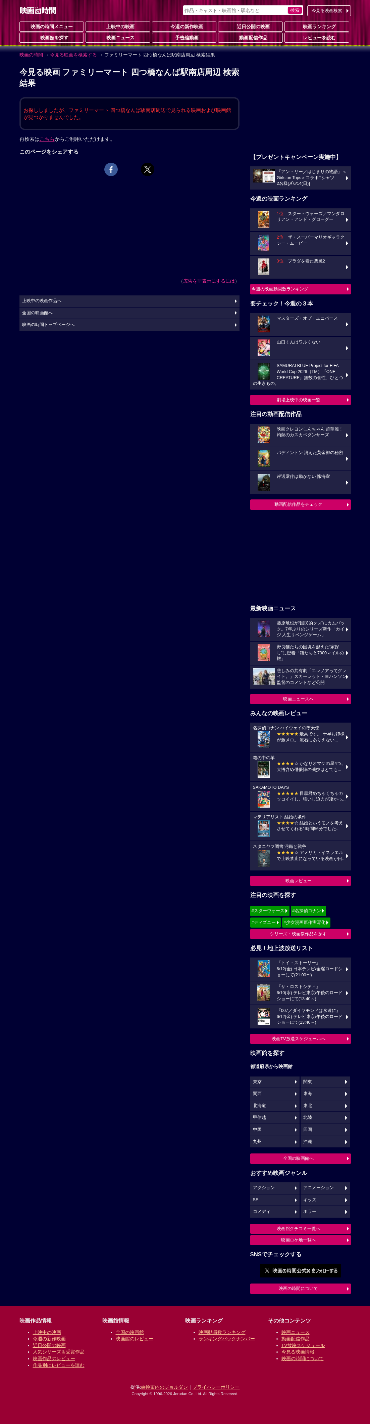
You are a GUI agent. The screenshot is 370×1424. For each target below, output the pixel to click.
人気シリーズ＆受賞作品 (59, 1351)
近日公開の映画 (250, 26)
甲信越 (259, 1117)
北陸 (307, 1117)
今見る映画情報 (297, 1351)
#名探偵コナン (306, 910)
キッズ (309, 1199)
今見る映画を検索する (73, 54)
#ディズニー (264, 922)
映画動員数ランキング (222, 1332)
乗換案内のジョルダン (164, 1387)
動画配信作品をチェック (298, 504)
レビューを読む (317, 37)
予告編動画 (184, 37)
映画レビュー (298, 880)
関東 (307, 1082)
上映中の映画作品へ (41, 300)
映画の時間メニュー (52, 26)
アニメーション (318, 1187)
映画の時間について (298, 1288)
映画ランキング (317, 26)
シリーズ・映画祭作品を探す (298, 933)
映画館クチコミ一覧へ (298, 1228)
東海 (307, 1093)
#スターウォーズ (268, 910)
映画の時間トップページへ (48, 324)
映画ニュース (118, 37)
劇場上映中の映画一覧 (298, 399)
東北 (307, 1105)
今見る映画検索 (327, 10)
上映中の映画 (118, 26)
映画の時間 (31, 54)
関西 (257, 1093)
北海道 (259, 1105)
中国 (257, 1129)
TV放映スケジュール (303, 1345)
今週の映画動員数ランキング (280, 288)
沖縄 (307, 1141)
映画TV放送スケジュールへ (298, 1038)
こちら (47, 139)
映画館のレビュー (134, 1338)
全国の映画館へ (298, 1158)
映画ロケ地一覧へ (298, 1240)
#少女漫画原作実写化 (304, 922)
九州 (257, 1141)
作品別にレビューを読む (59, 1365)
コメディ (261, 1211)
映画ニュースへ (298, 698)
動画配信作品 (250, 37)
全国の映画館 (130, 1332)
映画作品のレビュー (54, 1358)
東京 (257, 1082)
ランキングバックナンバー (227, 1338)
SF (255, 1199)
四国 (307, 1129)
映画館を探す (51, 37)
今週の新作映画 (184, 26)
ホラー (309, 1211)
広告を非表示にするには (209, 281)
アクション (264, 1187)
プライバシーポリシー (216, 1387)
